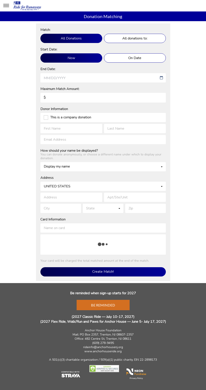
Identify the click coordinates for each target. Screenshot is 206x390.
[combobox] (101, 78)
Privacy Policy (136, 378)
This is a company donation (70, 117)
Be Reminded (103, 305)
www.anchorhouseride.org (103, 351)
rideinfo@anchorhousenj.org (103, 347)
